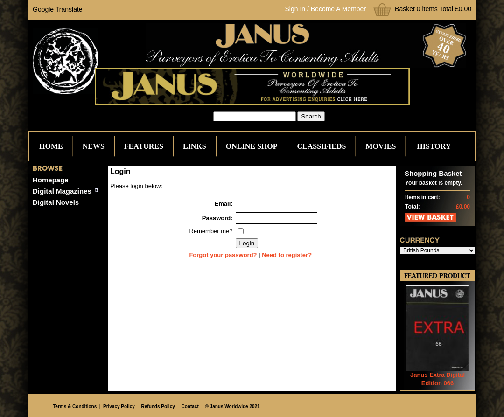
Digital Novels (56, 202)
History (434, 146)
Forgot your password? (223, 254)
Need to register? (287, 254)
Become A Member (338, 9)
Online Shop (252, 146)
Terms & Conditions (75, 406)
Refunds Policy (158, 406)
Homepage (51, 180)
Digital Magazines (62, 191)
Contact (190, 406)
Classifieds (321, 146)
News (94, 146)
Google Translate (58, 9)
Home (51, 146)
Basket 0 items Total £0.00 (433, 9)
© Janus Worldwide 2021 (232, 406)
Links (194, 146)
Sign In (295, 9)
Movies (380, 146)
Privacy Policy (119, 406)
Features (143, 146)
